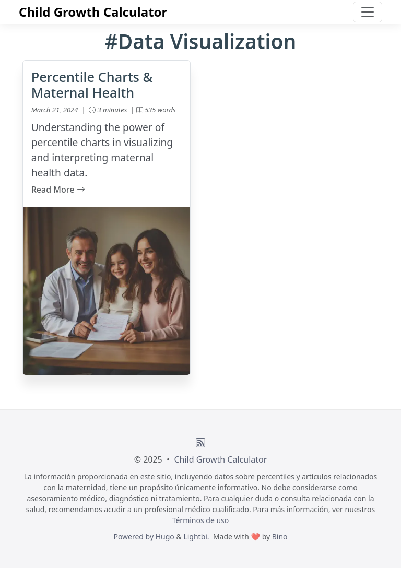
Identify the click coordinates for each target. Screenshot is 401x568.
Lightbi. (196, 536)
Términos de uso (200, 520)
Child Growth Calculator (93, 11)
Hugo (165, 536)
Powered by (134, 536)
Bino (280, 536)
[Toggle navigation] (367, 12)
